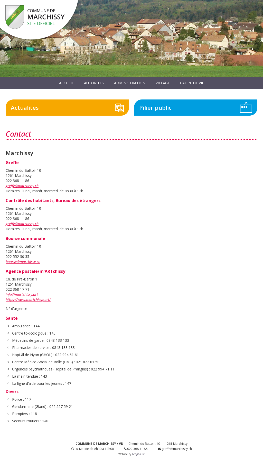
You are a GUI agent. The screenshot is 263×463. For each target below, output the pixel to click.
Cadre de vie (192, 82)
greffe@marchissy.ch (22, 185)
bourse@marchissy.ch (23, 261)
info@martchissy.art (22, 294)
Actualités (25, 107)
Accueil (66, 82)
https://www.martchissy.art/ (28, 299)
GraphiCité (138, 454)
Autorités (94, 82)
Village (163, 82)
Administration (129, 82)
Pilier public (155, 107)
